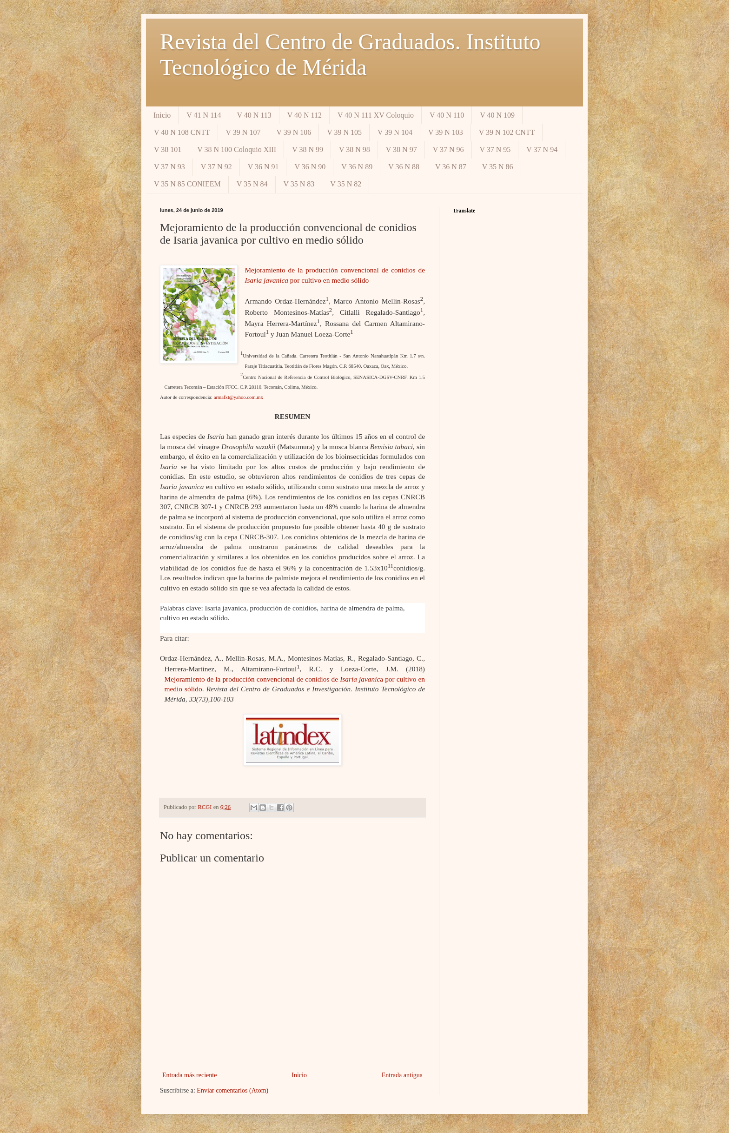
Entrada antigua (402, 1075)
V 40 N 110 (447, 115)
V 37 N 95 (495, 149)
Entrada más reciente (189, 1075)
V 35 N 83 (299, 184)
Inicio (162, 115)
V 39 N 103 (445, 132)
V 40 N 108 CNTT (182, 132)
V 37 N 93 (169, 167)
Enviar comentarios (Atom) (232, 1090)
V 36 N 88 (403, 167)
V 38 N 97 (401, 149)
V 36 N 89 (356, 167)
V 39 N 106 (293, 132)
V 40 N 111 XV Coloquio (376, 115)
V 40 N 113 (254, 115)
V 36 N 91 (263, 167)
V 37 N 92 (216, 167)
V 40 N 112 (304, 115)
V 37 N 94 (541, 149)
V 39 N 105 (344, 132)
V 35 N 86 (497, 167)
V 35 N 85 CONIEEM (187, 184)
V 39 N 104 (395, 132)
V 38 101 (167, 149)
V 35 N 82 (345, 184)
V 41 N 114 (203, 115)
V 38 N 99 (307, 149)
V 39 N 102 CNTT (507, 132)
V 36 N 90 (309, 167)
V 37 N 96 (448, 149)
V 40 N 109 (497, 115)
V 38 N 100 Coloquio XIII (236, 149)
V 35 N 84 (252, 184)
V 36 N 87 (450, 167)
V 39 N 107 (243, 132)
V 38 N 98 (354, 149)
